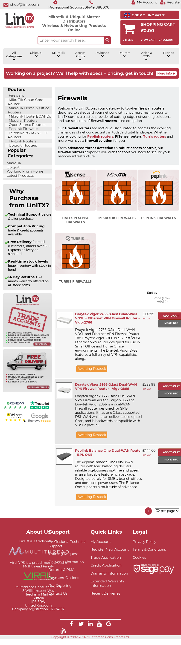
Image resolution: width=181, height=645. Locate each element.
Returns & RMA (62, 569)
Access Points (80, 56)
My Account (100, 541)
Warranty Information (109, 573)
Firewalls (16, 95)
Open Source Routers (26, 125)
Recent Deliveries (105, 593)
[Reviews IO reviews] (15, 409)
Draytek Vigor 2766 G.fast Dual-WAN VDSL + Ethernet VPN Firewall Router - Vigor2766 (107, 318)
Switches (102, 54)
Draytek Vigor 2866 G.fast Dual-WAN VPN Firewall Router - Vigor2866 (106, 386)
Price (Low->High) (162, 299)
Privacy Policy (144, 541)
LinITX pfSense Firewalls (75, 220)
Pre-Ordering (60, 585)
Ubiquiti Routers (22, 145)
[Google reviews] (39, 421)
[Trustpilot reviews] (39, 409)
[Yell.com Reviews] (15, 421)
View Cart (148, 39)
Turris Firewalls (75, 281)
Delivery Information (66, 562)
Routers (124, 54)
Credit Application (106, 565)
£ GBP (134, 15)
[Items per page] (167, 510)
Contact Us (58, 593)
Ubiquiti (36, 54)
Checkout (166, 39)
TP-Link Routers (22, 141)
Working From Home (24, 171)
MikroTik (58, 54)
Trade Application (105, 557)
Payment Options (64, 578)
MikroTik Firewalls (117, 218)
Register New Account (109, 549)
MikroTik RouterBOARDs (29, 116)
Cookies (139, 557)
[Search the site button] (107, 40)
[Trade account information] (27, 346)
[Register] (170, 2)
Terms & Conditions (149, 549)
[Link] (71, 624)
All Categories (14, 56)
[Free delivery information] (27, 391)
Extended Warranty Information (107, 583)
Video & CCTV (146, 56)
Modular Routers (22, 121)
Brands (168, 54)
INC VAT (156, 15)
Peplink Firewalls (23, 129)
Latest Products (20, 176)
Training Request (63, 554)
